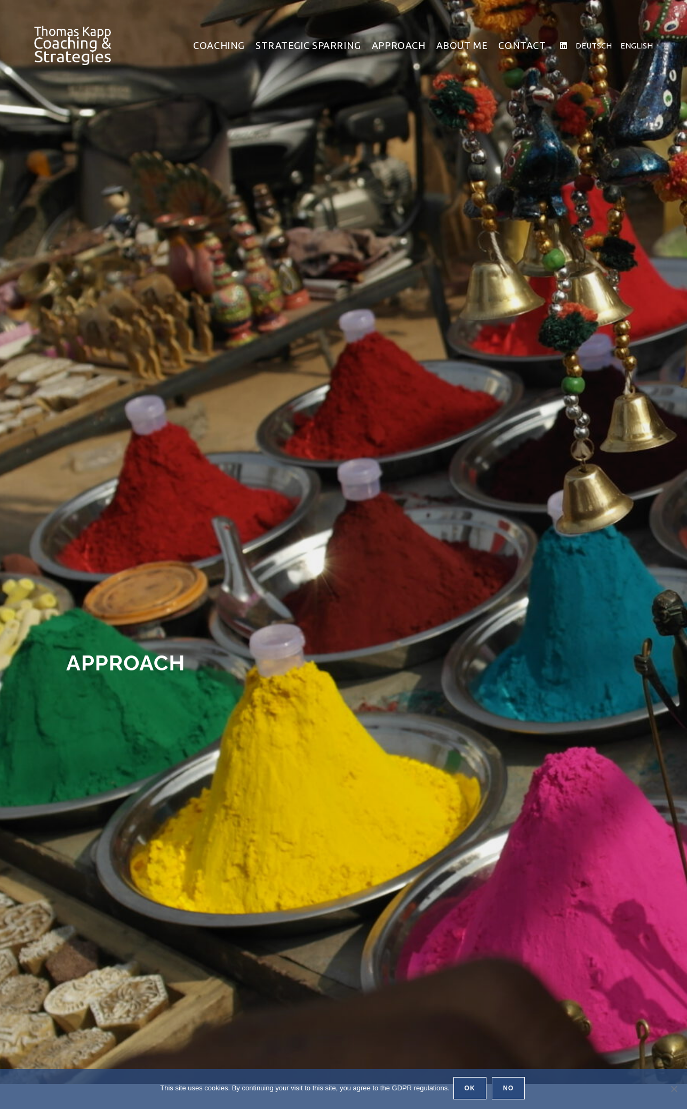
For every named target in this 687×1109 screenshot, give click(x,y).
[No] (673, 1089)
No (510, 1090)
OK (471, 1090)
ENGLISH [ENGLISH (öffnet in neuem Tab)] (636, 46)
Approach (140, 661)
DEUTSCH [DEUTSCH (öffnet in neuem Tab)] (594, 46)
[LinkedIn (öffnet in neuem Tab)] (563, 46)
